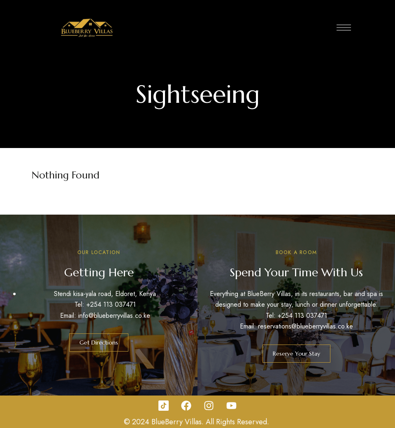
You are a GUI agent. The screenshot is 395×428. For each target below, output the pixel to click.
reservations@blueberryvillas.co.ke (305, 326)
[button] (98, 342)
